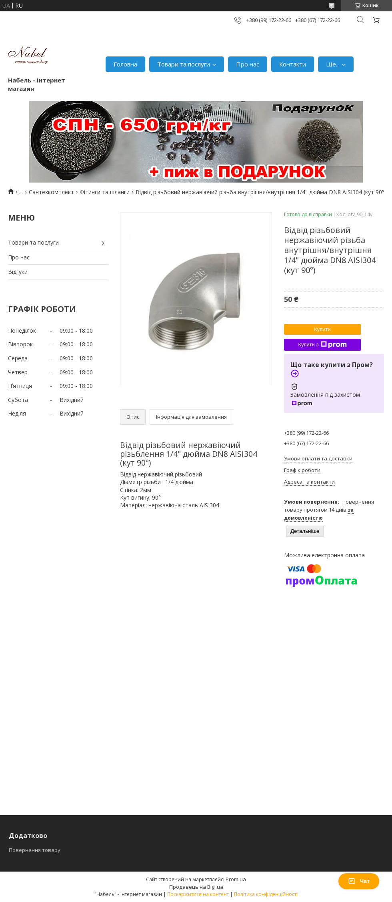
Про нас (247, 64)
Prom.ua (236, 879)
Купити (322, 329)
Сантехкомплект (51, 192)
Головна (125, 64)
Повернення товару (34, 850)
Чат (359, 881)
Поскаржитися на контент (198, 894)
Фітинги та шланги (105, 192)
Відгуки (18, 271)
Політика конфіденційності (266, 894)
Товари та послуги (183, 64)
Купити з (322, 344)
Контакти (292, 64)
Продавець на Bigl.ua (196, 886)
